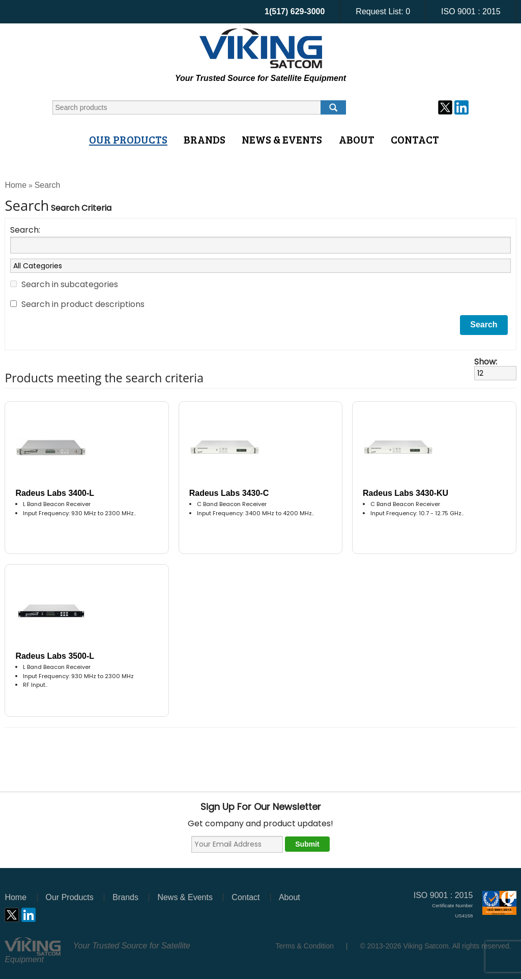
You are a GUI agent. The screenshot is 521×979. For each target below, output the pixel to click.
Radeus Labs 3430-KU (405, 493)
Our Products (128, 139)
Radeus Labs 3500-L (54, 656)
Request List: (383, 11)
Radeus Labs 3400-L (54, 493)
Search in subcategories (69, 284)
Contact (415, 139)
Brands (204, 139)
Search (48, 185)
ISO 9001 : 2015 (471, 11)
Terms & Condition (305, 946)
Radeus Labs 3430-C (229, 493)
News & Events (282, 139)
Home (15, 185)
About (356, 139)
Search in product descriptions (82, 304)
